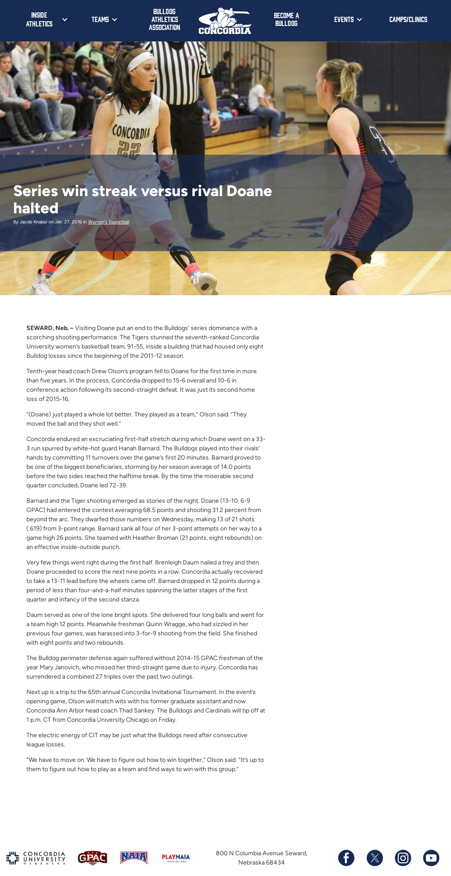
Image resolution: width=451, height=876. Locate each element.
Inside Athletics (39, 19)
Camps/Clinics (408, 19)
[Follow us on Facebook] (346, 858)
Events (344, 19)
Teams (100, 19)
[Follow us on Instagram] (402, 858)
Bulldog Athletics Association (164, 19)
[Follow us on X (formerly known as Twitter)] (374, 858)
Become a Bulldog (286, 19)
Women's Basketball (108, 222)
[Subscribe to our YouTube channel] (431, 858)
